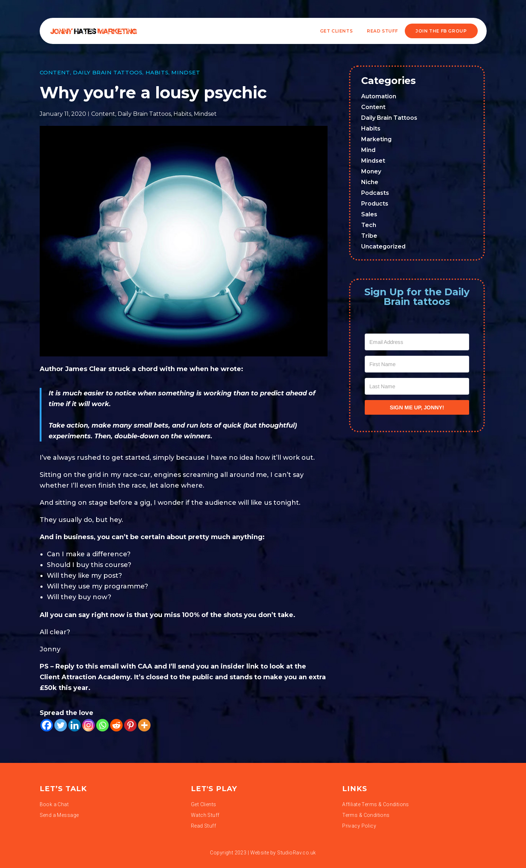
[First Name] (417, 364)
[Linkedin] (74, 725)
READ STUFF (382, 31)
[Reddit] (116, 725)
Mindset (185, 72)
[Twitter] (60, 725)
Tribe (369, 235)
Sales (369, 214)
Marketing (376, 139)
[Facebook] (46, 725)
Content (55, 72)
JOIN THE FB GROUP (441, 31)
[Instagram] (88, 725)
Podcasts (375, 192)
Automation (378, 96)
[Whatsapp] (102, 725)
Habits (157, 72)
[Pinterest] (130, 725)
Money (371, 171)
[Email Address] (417, 342)
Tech (368, 225)
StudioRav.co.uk (296, 852)
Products (374, 203)
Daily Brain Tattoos (107, 72)
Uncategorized (383, 246)
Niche (369, 182)
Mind (368, 150)
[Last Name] (417, 386)
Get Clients (336, 31)
